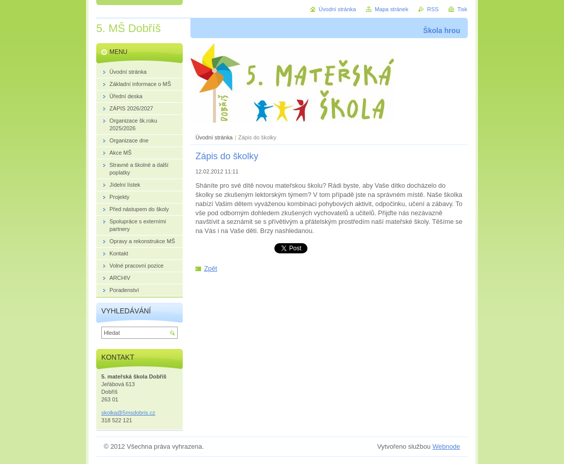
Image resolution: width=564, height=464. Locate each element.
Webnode (446, 446)
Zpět (210, 268)
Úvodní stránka (214, 137)
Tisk (462, 9)
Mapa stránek (391, 9)
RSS (432, 9)
